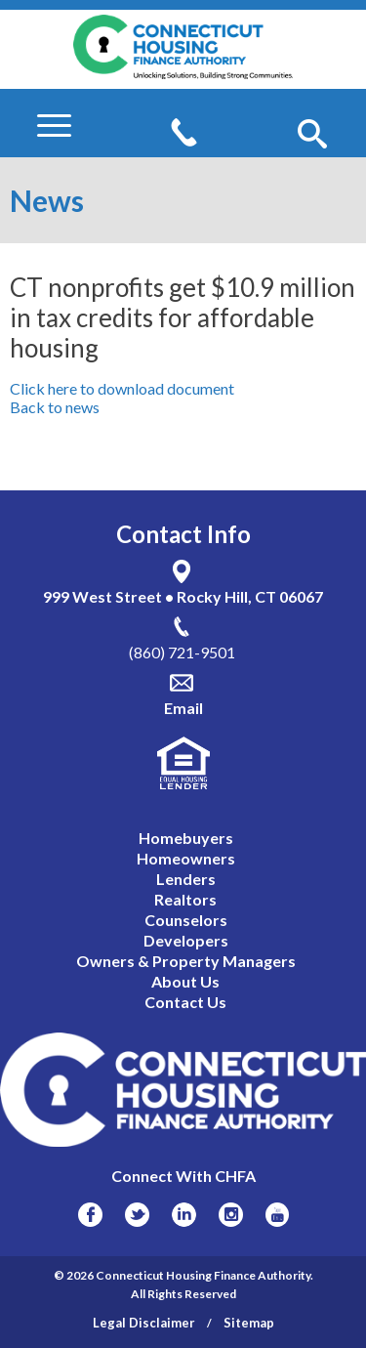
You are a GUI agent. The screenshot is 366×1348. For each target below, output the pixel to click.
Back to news (55, 407)
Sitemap (249, 1322)
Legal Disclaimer (144, 1322)
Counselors (185, 919)
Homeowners (186, 858)
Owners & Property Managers (186, 960)
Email (183, 707)
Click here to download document (122, 388)
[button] (312, 134)
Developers (185, 940)
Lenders (186, 878)
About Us (185, 981)
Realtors (185, 899)
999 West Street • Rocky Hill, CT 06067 (183, 596)
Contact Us (185, 1001)
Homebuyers (186, 837)
